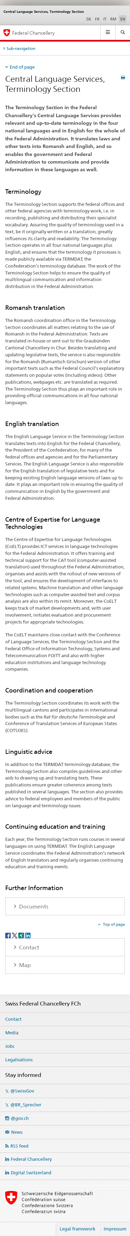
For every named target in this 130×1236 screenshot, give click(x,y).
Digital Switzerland (31, 1172)
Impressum (115, 1228)
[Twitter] (15, 935)
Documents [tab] (33, 906)
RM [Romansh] (113, 19)
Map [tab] (24, 965)
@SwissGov (22, 1091)
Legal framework (77, 1228)
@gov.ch (20, 1118)
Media (11, 1032)
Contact (13, 1019)
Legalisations (19, 1059)
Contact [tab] (28, 947)
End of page (22, 67)
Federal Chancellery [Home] (33, 33)
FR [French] (97, 19)
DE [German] (88, 19)
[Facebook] (8, 935)
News (17, 1132)
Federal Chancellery (31, 1159)
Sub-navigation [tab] (21, 48)
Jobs (9, 1046)
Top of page (113, 924)
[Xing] (21, 935)
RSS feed (19, 1146)
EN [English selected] (122, 19)
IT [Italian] (104, 19)
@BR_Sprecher (25, 1104)
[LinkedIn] (28, 935)
